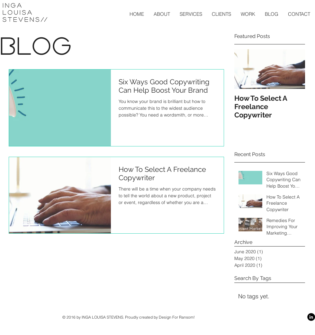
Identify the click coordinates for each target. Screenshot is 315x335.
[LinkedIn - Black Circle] (311, 317)
